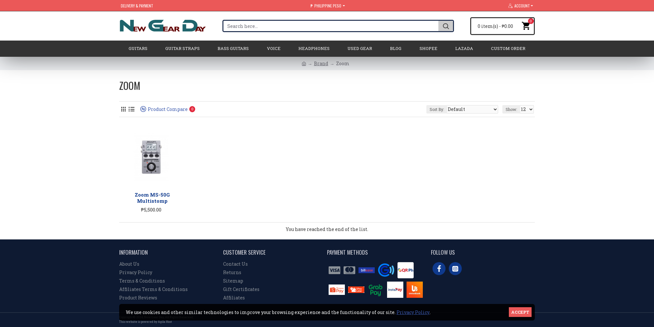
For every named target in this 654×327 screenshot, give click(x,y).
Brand (321, 63)
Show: (512, 109)
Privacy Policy (413, 312)
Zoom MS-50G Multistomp (152, 198)
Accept (520, 312)
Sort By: (449, 109)
